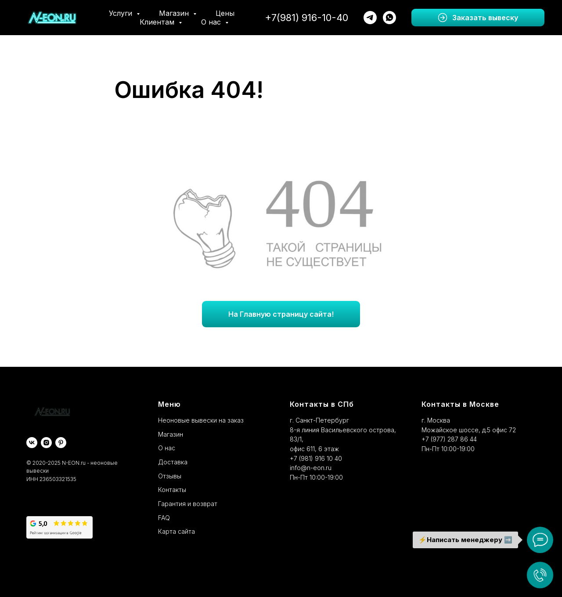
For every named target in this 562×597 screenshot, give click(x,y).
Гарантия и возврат (187, 503)
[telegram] (370, 17)
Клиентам (158, 22)
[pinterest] (60, 442)
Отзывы (169, 476)
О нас (212, 22)
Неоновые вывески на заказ (201, 420)
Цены (225, 13)
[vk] (31, 442)
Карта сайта (176, 531)
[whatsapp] (389, 17)
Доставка (172, 462)
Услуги (121, 13)
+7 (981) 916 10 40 (316, 458)
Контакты (172, 489)
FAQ (164, 517)
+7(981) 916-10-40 (306, 17)
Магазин (175, 13)
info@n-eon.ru (310, 467)
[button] (477, 17)
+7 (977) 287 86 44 (449, 439)
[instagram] (46, 442)
